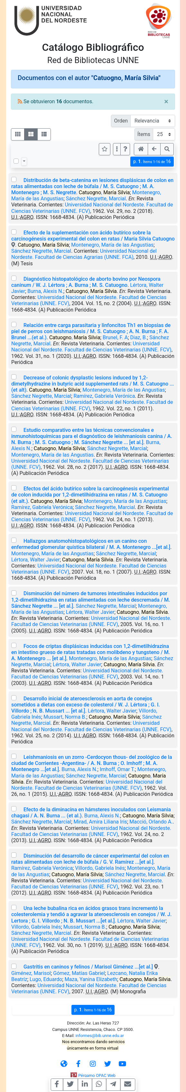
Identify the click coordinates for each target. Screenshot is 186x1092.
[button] (125, 149)
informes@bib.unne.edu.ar (100, 1035)
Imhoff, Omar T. (117, 769)
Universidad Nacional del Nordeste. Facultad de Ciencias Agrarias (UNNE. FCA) (84, 254)
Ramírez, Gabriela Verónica (104, 396)
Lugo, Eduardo (46, 979)
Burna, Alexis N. (45, 291)
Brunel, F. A (115, 337)
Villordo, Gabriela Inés (100, 868)
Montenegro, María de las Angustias (112, 245)
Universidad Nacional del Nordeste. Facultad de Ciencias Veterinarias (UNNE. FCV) (91, 347)
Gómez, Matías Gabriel (79, 973)
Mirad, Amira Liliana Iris (100, 822)
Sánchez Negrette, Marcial (96, 199)
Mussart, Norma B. (64, 717)
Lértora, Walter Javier (35, 560)
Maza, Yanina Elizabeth (91, 979)
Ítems (143, 134)
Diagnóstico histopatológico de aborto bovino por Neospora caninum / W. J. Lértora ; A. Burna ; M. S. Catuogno (86, 282)
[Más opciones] (117, 149)
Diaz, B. (138, 337)
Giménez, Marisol (31, 973)
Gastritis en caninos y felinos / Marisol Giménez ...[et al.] (88, 967)
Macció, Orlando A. (150, 822)
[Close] (166, 101)
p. (152, 161)
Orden (121, 121)
